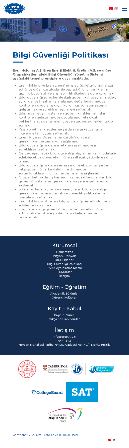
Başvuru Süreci (64, 315)
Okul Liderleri (64, 260)
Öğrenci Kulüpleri (64, 297)
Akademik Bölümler (64, 293)
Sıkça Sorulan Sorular (64, 319)
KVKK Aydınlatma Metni (65, 268)
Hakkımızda (64, 252)
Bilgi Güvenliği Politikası (64, 264)
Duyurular (65, 272)
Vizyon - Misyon (64, 256)
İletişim (64, 276)
